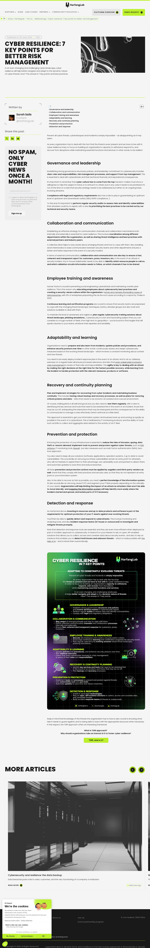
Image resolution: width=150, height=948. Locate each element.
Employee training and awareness (64, 115)
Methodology (40, 19)
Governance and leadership (61, 109)
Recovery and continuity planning (64, 121)
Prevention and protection (61, 124)
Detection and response (60, 126)
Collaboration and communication (64, 112)
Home (10, 19)
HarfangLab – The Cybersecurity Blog (24, 19)
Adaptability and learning (60, 118)
